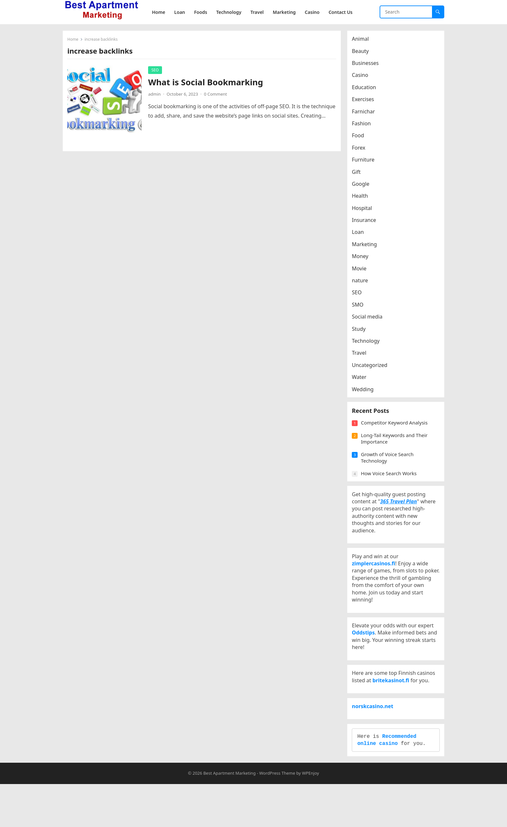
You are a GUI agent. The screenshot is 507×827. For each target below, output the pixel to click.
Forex (360, 149)
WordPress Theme (277, 816)
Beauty (362, 52)
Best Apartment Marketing (229, 816)
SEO (157, 72)
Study (360, 330)
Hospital (364, 209)
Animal (362, 40)
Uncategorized (371, 367)
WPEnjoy (310, 816)
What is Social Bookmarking (207, 84)
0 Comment (217, 96)
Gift (358, 173)
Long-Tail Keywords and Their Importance (396, 445)
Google (362, 185)
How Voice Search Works (390, 480)
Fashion (363, 125)
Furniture (365, 161)
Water (361, 378)
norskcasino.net (374, 741)
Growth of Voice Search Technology (389, 464)
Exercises (365, 101)
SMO (359, 306)
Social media (369, 318)
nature (362, 282)
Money (362, 258)
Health (362, 197)
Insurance (366, 221)
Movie (361, 270)
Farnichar (365, 113)
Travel (361, 354)
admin (156, 96)
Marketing (366, 246)
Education (366, 89)
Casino (362, 76)
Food (360, 137)
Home (74, 41)
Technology (368, 342)
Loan (360, 233)
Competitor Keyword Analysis (396, 430)
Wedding (364, 390)
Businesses (367, 64)
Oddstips (365, 656)
